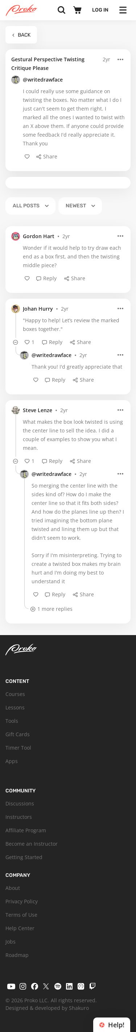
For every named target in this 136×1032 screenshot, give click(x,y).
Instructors (18, 816)
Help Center (19, 928)
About (12, 887)
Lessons (15, 707)
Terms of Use (21, 914)
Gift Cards (17, 734)
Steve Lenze (37, 410)
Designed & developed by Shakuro (47, 1007)
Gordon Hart (38, 236)
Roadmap (17, 955)
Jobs (10, 941)
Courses (15, 694)
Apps (11, 761)
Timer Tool (18, 747)
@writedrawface (43, 79)
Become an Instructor (31, 843)
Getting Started (23, 857)
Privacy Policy (21, 901)
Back (21, 35)
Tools (11, 720)
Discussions (19, 803)
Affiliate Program (25, 830)
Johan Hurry (38, 308)
